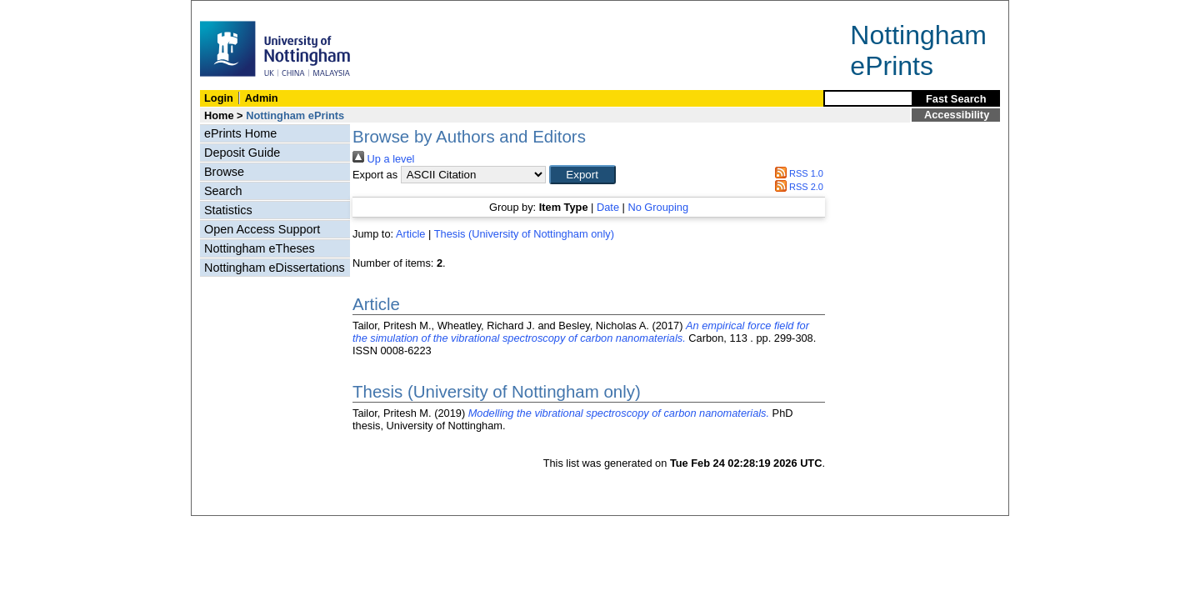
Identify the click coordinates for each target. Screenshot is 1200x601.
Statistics (228, 210)
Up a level (383, 159)
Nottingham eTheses (259, 248)
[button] (582, 174)
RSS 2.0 (796, 187)
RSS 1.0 (796, 173)
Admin (261, 98)
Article (411, 234)
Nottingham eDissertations (274, 267)
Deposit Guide (242, 152)
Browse (224, 171)
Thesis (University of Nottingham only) (524, 234)
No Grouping (658, 207)
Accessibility (956, 114)
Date (608, 207)
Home (219, 115)
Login (218, 98)
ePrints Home (240, 133)
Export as (375, 174)
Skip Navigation (228, 9)
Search (223, 191)
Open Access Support (262, 229)
